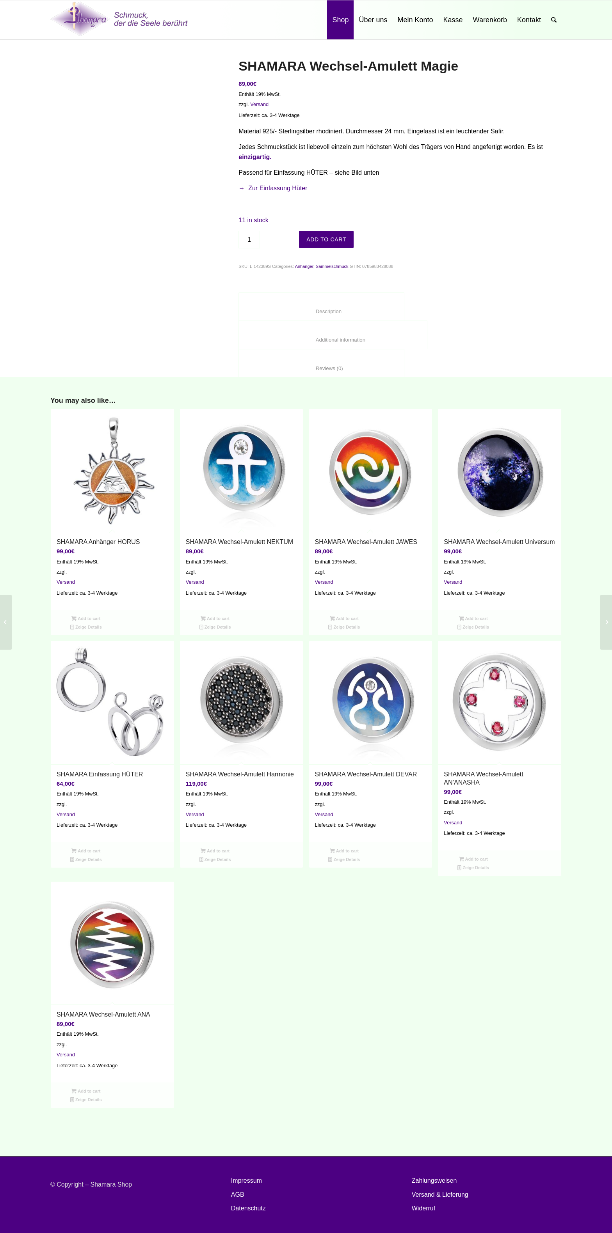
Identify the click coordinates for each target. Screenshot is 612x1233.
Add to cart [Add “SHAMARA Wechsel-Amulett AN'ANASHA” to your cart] (473, 859)
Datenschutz (248, 1208)
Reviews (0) (321, 368)
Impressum (246, 1180)
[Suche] (554, 19)
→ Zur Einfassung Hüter (272, 188)
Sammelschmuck (332, 266)
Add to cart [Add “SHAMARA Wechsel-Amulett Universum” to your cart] (473, 618)
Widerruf (423, 1208)
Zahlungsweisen (434, 1180)
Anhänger (304, 266)
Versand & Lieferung (440, 1194)
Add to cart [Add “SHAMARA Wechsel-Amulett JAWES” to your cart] (344, 618)
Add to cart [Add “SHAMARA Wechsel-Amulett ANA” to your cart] (85, 1091)
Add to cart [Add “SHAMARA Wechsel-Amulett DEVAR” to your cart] (344, 851)
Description (321, 311)
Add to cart (326, 239)
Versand (259, 104)
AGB (237, 1194)
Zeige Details (86, 627)
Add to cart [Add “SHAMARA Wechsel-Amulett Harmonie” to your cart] (215, 851)
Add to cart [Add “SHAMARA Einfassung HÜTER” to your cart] (85, 851)
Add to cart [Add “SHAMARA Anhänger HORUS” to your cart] (85, 618)
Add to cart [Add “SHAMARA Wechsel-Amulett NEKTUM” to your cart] (215, 618)
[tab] (321, 306)
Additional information (333, 340)
